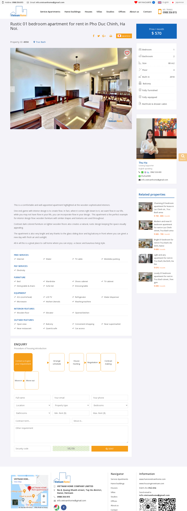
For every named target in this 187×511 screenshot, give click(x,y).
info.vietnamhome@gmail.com (154, 179)
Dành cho (147, 469)
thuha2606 (146, 176)
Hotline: (12, 2)
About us (134, 11)
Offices (121, 11)
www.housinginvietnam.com (151, 465)
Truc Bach (40, 41)
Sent (110, 430)
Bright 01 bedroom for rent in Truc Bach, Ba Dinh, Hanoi (163, 242)
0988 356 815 (169, 12)
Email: (45, 2)
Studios (110, 11)
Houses (88, 11)
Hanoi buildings (72, 11)
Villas (99, 11)
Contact (147, 11)
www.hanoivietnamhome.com (152, 461)
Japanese (124, 36)
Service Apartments (50, 11)
